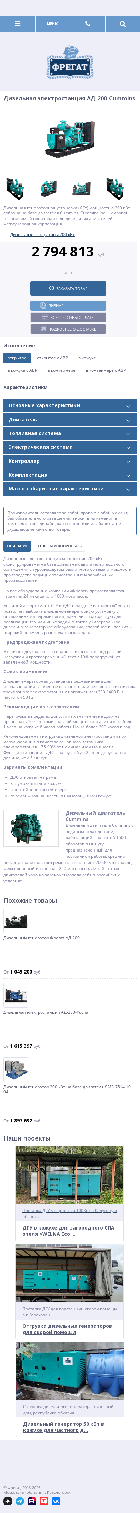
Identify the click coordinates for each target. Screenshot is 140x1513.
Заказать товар (68, 288)
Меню (53, 23)
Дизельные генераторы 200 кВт (42, 234)
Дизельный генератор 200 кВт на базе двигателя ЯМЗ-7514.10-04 (67, 1089)
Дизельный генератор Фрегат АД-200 (41, 938)
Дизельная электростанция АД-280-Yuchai (46, 1012)
